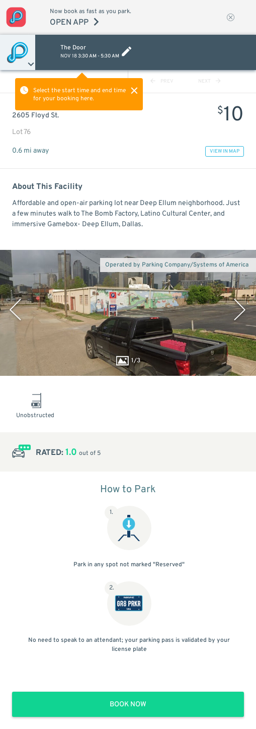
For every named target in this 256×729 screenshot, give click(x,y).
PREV (162, 81)
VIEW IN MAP (224, 151)
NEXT (209, 81)
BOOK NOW (128, 704)
